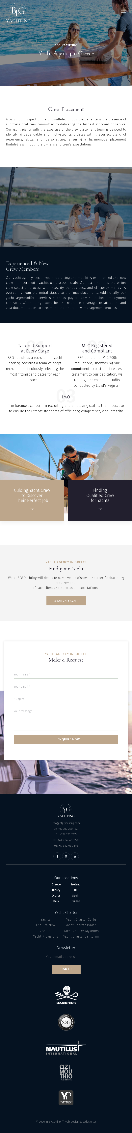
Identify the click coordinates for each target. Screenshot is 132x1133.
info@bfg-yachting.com (66, 823)
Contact (45, 931)
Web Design (72, 1121)
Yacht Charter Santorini (81, 936)
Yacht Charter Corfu (81, 919)
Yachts (45, 919)
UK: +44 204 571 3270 (66, 840)
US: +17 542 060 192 (66, 845)
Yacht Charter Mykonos (81, 931)
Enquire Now (45, 925)
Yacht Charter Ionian (81, 925)
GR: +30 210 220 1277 (66, 828)
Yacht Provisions (45, 936)
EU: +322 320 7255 (66, 834)
